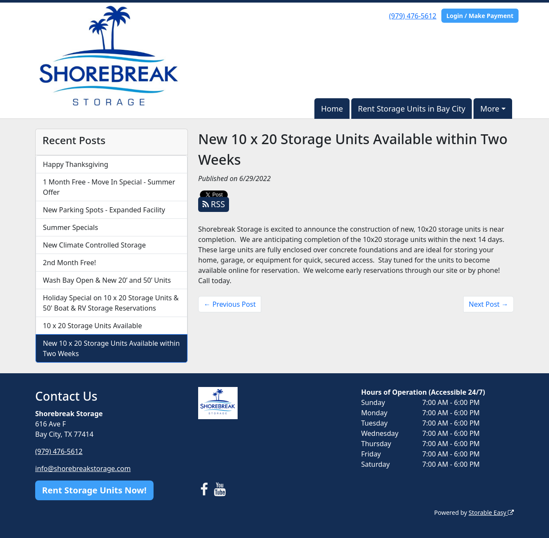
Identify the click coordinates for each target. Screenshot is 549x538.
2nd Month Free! (69, 262)
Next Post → (488, 304)
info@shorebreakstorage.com (83, 468)
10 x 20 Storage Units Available (92, 325)
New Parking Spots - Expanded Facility (104, 210)
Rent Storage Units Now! (94, 490)
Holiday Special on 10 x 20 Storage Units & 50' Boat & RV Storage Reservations (110, 303)
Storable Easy (491, 512)
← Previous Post (230, 304)
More (489, 108)
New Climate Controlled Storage (94, 245)
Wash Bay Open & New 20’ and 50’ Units (107, 280)
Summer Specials (70, 227)
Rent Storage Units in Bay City (411, 108)
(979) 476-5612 (412, 16)
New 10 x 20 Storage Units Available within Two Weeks (111, 348)
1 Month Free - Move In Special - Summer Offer (109, 187)
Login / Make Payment (479, 16)
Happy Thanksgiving (75, 164)
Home (332, 108)
